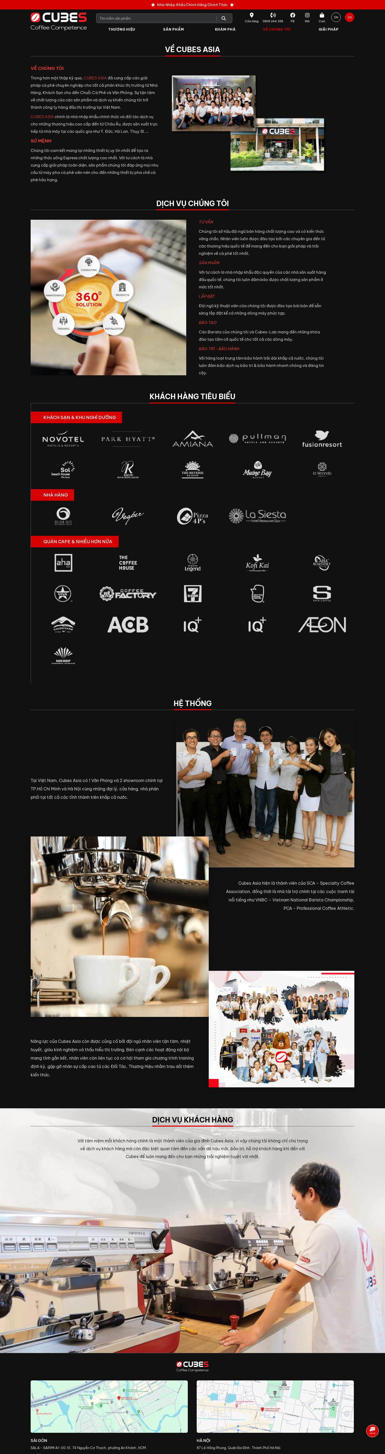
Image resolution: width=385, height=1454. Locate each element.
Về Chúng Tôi (277, 29)
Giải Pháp (329, 29)
